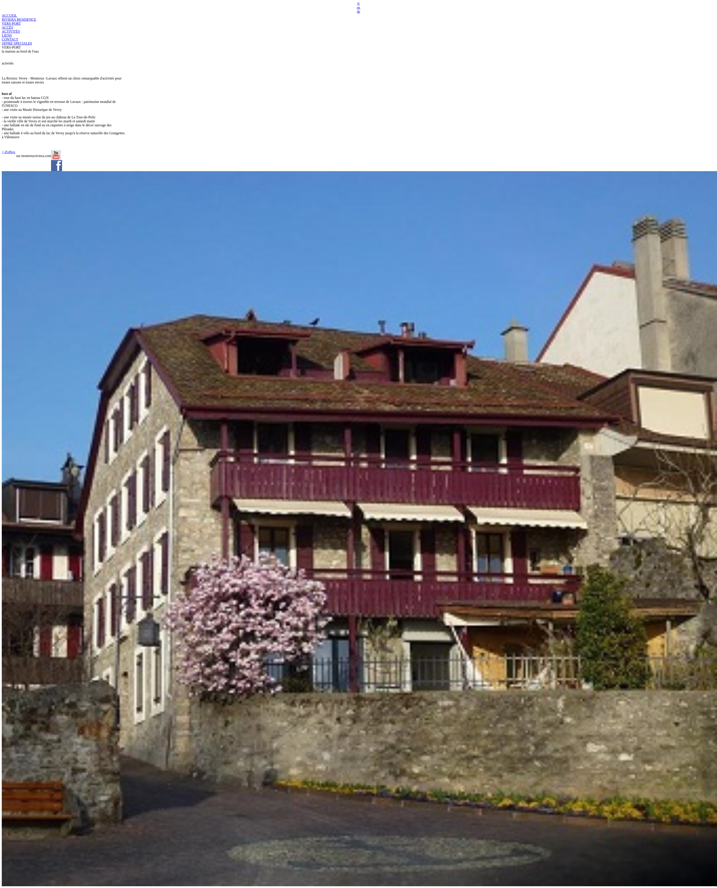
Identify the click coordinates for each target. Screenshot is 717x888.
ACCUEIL (9, 15)
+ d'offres (8, 152)
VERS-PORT (11, 23)
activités (7, 63)
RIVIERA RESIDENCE (19, 19)
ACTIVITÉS (11, 31)
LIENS (7, 35)
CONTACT (10, 39)
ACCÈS (7, 27)
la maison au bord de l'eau (20, 51)
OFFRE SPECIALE (17, 43)
